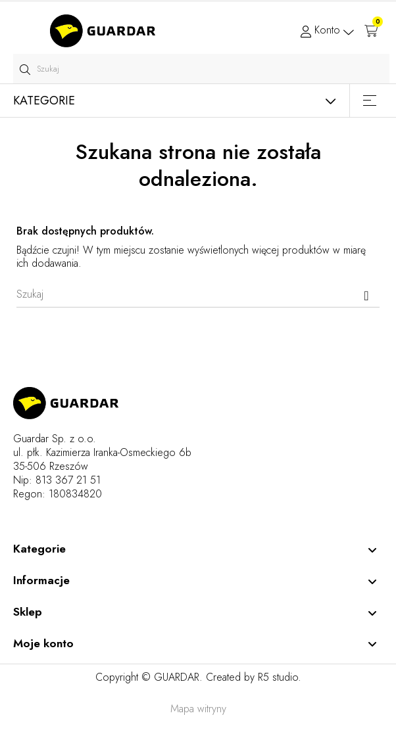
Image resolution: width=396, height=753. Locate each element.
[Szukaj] (198, 294)
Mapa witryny (198, 708)
